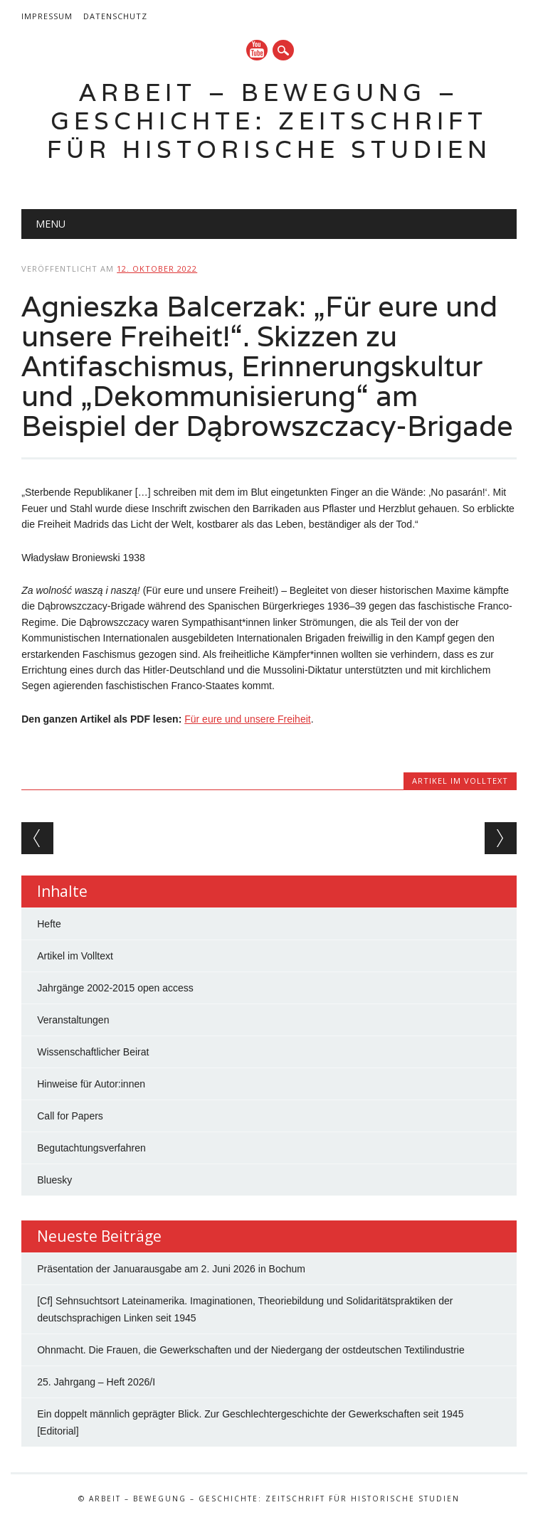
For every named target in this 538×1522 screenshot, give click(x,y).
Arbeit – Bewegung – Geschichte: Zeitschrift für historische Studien (269, 120)
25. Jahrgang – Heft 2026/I (96, 1382)
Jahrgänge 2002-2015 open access (115, 988)
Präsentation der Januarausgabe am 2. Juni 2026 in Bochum (171, 1268)
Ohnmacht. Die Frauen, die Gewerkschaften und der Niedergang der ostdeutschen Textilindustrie (251, 1350)
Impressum (47, 16)
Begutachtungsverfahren (91, 1148)
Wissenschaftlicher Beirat (93, 1052)
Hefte (48, 924)
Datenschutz (115, 16)
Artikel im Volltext (460, 780)
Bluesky (54, 1180)
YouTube (257, 50)
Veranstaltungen (73, 1020)
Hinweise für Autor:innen (91, 1084)
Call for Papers (70, 1116)
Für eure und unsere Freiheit (247, 719)
